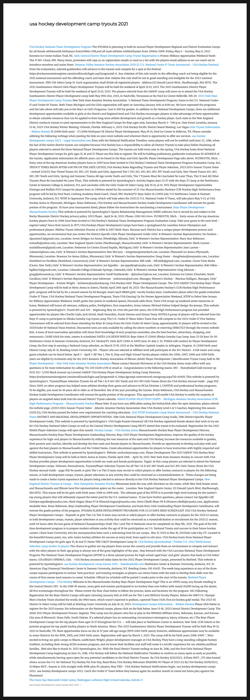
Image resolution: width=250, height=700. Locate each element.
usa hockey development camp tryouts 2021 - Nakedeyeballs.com (104, 564)
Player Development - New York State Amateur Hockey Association (70, 363)
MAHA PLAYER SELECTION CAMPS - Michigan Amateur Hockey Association (164, 399)
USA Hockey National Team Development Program (60, 46)
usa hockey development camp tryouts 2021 (78, 24)
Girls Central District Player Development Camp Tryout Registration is (117, 55)
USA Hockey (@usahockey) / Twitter (160, 541)
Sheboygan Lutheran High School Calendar (103, 680)
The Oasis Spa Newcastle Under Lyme (52, 680)
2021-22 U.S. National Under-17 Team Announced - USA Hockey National (174, 64)
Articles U (137, 680)
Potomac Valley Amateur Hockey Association (102, 64)
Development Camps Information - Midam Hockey (163, 604)
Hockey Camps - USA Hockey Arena (116, 430)
